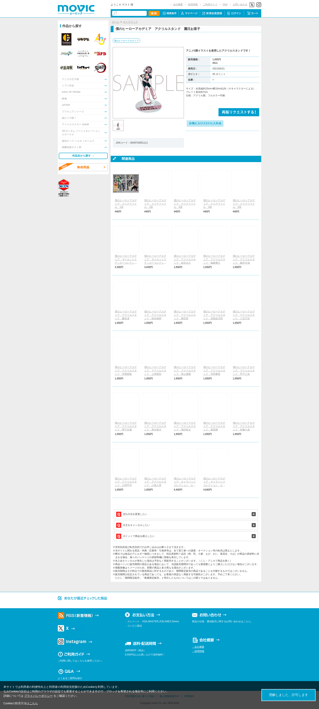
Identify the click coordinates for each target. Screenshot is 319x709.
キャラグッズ (130, 22)
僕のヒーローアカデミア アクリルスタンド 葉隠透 (214, 426)
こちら (33, 703)
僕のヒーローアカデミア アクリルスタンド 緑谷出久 (185, 259)
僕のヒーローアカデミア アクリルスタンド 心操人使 (155, 482)
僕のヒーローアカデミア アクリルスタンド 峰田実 (185, 315)
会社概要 (178, 4)
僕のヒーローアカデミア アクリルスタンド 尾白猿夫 (155, 426)
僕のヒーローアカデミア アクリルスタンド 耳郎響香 (214, 370)
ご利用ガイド (210, 4)
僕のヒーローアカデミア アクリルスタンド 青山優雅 (185, 370)
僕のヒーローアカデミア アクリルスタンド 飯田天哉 (244, 259)
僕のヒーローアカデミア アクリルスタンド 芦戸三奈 (244, 370)
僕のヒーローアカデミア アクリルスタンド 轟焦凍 (126, 315)
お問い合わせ (240, 4)
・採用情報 (198, 651)
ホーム (115, 22)
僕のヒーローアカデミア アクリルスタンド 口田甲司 (126, 482)
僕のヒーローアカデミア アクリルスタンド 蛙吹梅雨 (155, 315)
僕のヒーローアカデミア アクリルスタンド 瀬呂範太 (185, 426)
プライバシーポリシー (38, 695)
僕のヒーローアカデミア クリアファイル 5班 (244, 204)
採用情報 (193, 4)
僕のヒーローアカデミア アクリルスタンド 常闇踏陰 (126, 370)
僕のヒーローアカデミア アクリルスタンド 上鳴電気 (155, 370)
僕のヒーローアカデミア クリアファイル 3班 (185, 204)
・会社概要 (198, 646)
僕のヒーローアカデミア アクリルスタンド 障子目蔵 (126, 426)
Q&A (225, 4)
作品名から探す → (83, 155)
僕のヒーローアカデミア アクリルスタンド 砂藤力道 (244, 426)
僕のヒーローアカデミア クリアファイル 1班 (126, 204)
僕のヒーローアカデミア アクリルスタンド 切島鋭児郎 (214, 315)
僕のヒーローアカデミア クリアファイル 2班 (155, 204)
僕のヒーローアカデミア (126, 41)
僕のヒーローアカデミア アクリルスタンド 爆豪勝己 (214, 259)
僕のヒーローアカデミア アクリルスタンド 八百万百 (244, 315)
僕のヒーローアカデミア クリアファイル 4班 (214, 204)
